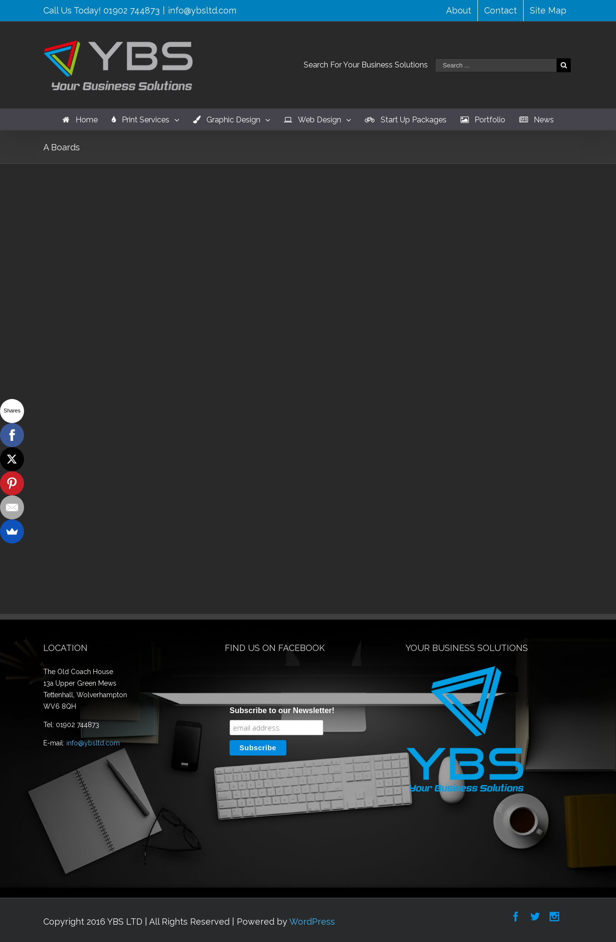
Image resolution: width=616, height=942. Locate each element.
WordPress (312, 921)
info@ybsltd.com (202, 10)
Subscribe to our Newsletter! (282, 710)
